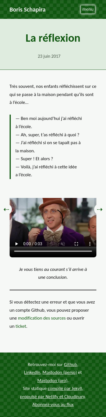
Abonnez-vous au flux (53, 404)
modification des (42, 318)
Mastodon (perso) (59, 372)
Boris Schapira (28, 9)
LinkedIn (32, 372)
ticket (21, 326)
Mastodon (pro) (52, 380)
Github (70, 364)
